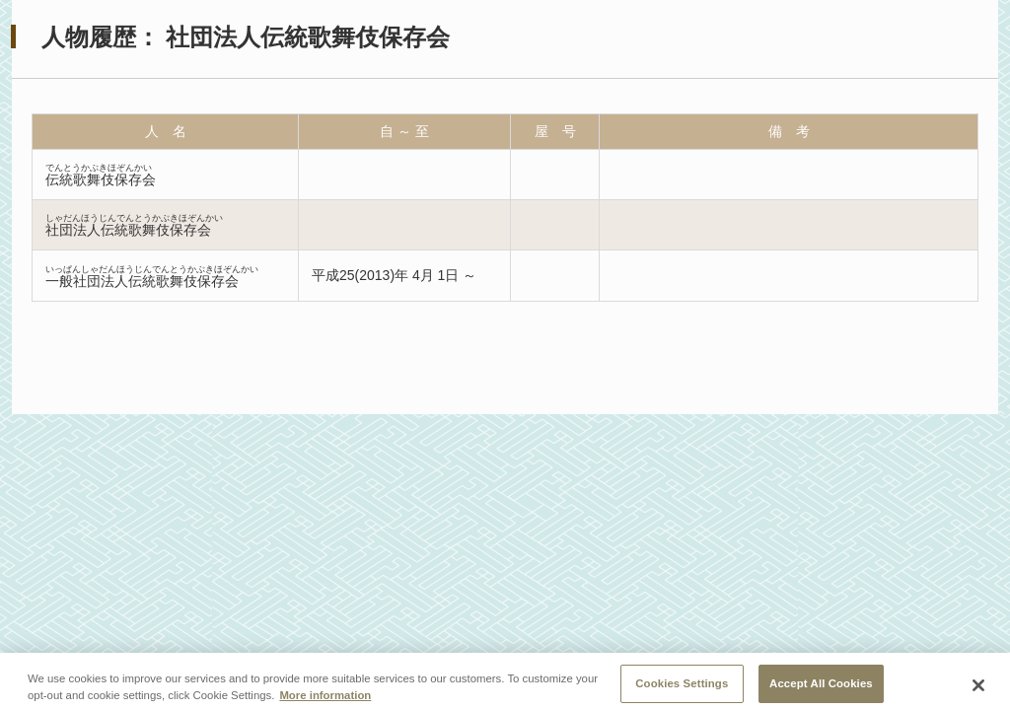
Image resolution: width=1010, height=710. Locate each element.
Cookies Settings (681, 687)
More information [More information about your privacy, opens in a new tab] (325, 699)
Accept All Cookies (821, 687)
